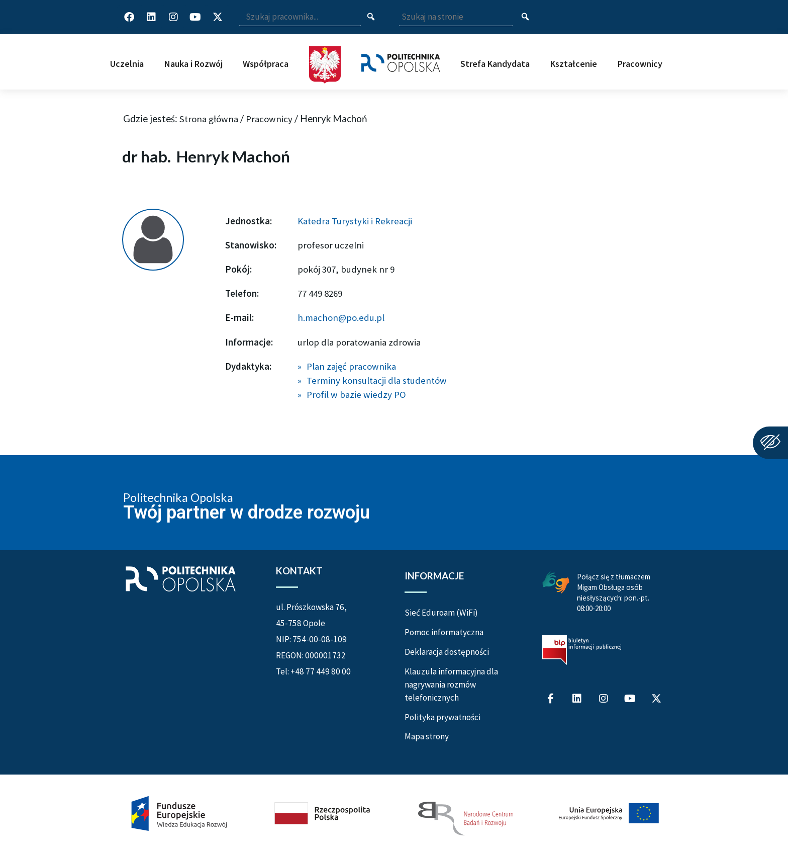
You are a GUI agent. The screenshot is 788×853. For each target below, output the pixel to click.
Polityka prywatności (442, 717)
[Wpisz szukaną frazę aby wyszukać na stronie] (456, 17)
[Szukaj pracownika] (371, 17)
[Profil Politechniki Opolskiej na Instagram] (173, 17)
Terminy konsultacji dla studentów (377, 380)
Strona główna (208, 119)
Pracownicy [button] (640, 63)
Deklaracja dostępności (447, 651)
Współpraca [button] (265, 63)
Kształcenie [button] (573, 63)
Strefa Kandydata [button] (495, 63)
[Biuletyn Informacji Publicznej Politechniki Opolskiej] (581, 650)
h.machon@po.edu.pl (341, 317)
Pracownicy (269, 119)
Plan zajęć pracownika (351, 366)
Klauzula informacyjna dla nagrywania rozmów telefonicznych (451, 684)
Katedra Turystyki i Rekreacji (355, 221)
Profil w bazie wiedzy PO (356, 394)
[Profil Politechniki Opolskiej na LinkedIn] (151, 17)
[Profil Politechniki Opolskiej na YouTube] (195, 17)
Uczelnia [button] (127, 63)
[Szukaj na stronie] (525, 17)
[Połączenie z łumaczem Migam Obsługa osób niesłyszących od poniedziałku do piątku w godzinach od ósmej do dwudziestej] (555, 581)
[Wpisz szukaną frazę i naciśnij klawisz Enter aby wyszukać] (300, 17)
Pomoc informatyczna (444, 632)
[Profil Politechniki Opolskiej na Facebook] (129, 17)
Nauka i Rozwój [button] (193, 63)
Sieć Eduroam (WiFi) (441, 612)
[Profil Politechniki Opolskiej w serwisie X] (218, 17)
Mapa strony (427, 736)
